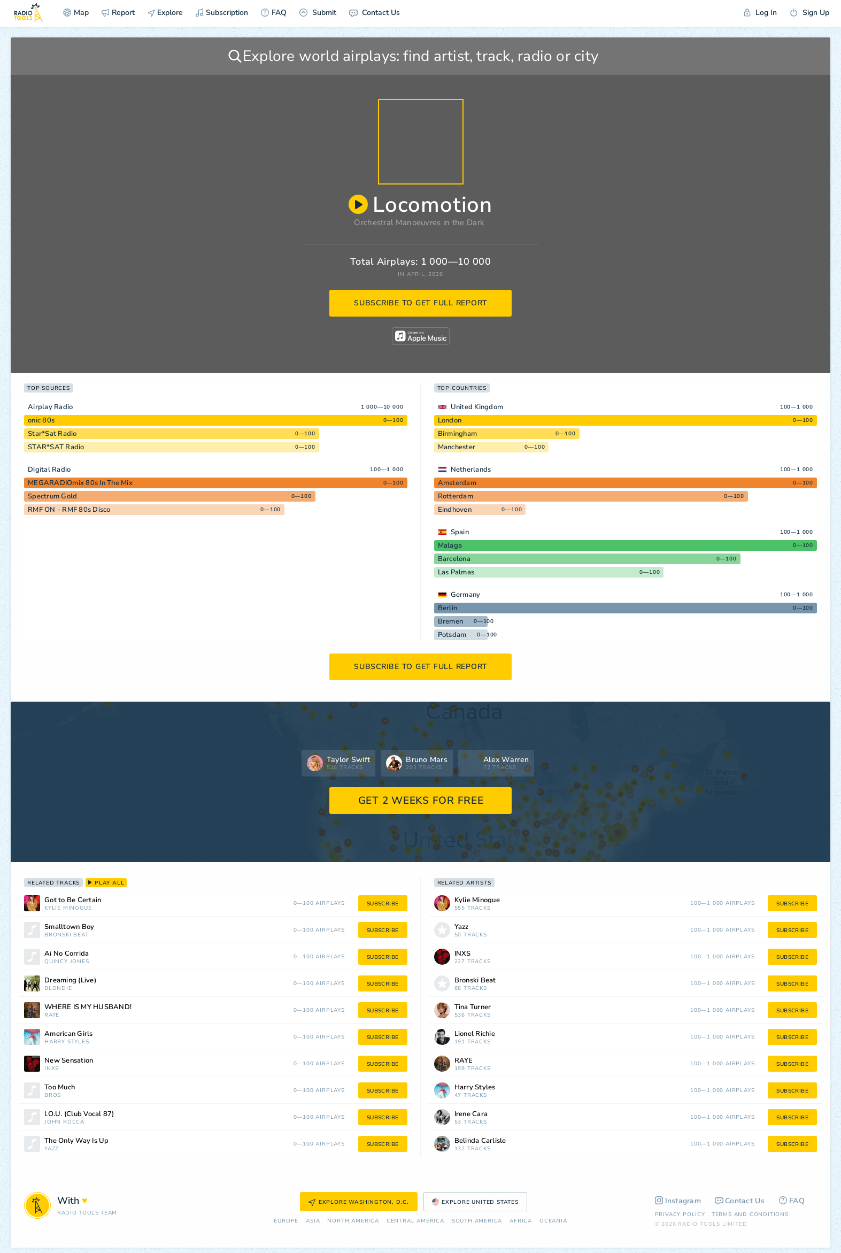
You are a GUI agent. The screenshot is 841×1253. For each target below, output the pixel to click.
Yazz (51, 1149)
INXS (51, 1069)
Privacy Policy (680, 1214)
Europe (286, 1221)
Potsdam (452, 635)
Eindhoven (455, 509)
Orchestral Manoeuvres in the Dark (419, 222)
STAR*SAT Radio (56, 447)
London (450, 420)
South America (477, 1221)
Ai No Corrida (66, 954)
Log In (760, 12)
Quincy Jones (66, 962)
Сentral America (415, 1221)
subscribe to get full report (421, 303)
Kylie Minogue (67, 908)
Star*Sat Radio (52, 434)
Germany (466, 594)
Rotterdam (455, 496)
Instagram (678, 1201)
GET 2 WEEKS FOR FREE (421, 801)
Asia (313, 1221)
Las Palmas (456, 572)
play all (106, 883)
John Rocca (64, 1122)
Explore (165, 12)
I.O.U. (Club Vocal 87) (79, 1114)
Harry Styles (66, 1042)
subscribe (383, 904)
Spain (460, 532)
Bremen (451, 621)
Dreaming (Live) (70, 980)
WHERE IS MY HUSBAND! (88, 1007)
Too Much (59, 1087)
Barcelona (454, 559)
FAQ (274, 12)
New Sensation (68, 1061)
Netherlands (471, 469)
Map (76, 12)
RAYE (51, 1015)
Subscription (222, 12)
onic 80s (41, 420)
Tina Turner (472, 1007)
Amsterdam (457, 483)
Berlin (448, 608)
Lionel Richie (474, 1034)
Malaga (450, 545)
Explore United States (475, 1202)
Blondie (58, 988)
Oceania (553, 1221)
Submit (317, 12)
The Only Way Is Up (76, 1141)
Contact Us (374, 12)
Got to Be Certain (72, 900)
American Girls (68, 1034)
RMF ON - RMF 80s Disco (69, 509)
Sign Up (809, 12)
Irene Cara (471, 1114)
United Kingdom (477, 407)
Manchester (457, 447)
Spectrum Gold (52, 496)
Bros (52, 1095)
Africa (521, 1221)
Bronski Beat (66, 935)
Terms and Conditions (750, 1214)
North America (353, 1221)
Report (118, 12)
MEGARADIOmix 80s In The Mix (80, 483)
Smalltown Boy (69, 927)
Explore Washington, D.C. (358, 1202)
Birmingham (457, 434)
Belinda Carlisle (480, 1141)
